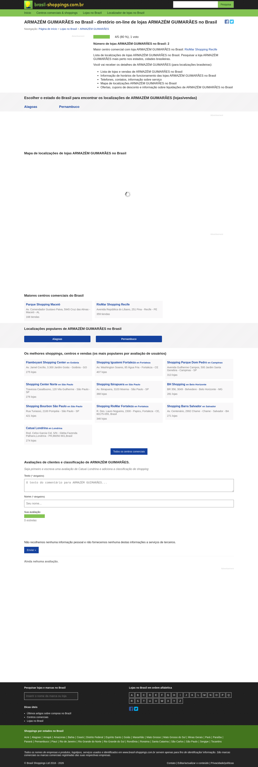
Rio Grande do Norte (89, 741)
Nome (34, 496)
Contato (171, 763)
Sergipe (204, 741)
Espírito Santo (113, 737)
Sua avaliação (32, 512)
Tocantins (216, 741)
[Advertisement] (54, 64)
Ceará (80, 737)
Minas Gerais (195, 737)
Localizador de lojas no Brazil (125, 12)
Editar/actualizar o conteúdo (193, 763)
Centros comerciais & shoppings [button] (56, 12)
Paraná (28, 741)
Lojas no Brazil (92, 12)
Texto (34, 475)
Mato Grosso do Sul (174, 737)
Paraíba (217, 737)
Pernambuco (69, 107)
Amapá (47, 737)
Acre (26, 737)
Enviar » (31, 550)
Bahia (71, 737)
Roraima (145, 741)
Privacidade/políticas (222, 763)
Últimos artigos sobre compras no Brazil (49, 713)
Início (27, 12)
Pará (208, 737)
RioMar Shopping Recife (201, 49)
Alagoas (30, 107)
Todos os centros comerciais (129, 451)
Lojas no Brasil (35, 720)
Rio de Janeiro (67, 741)
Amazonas (60, 737)
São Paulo (192, 741)
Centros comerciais (37, 717)
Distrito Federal (94, 737)
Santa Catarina (160, 741)
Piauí (54, 741)
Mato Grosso (154, 737)
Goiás (127, 737)
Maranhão (138, 737)
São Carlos (177, 741)
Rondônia (132, 741)
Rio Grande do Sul (114, 741)
